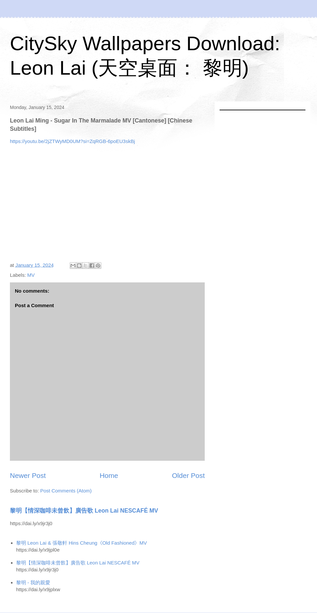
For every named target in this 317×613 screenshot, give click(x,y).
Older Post (188, 475)
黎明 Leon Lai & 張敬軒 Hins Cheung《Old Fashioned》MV (81, 543)
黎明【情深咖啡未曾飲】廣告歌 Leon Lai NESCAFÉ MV (84, 510)
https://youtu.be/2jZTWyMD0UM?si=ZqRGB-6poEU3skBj (72, 141)
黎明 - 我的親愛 (33, 582)
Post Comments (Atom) (66, 490)
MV (31, 275)
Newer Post (28, 475)
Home (109, 475)
